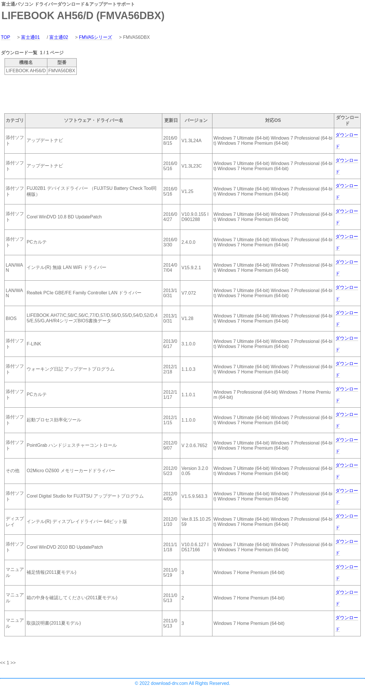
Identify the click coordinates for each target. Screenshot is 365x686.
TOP (5, 37)
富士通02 (58, 37)
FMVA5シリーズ (95, 37)
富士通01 (30, 37)
